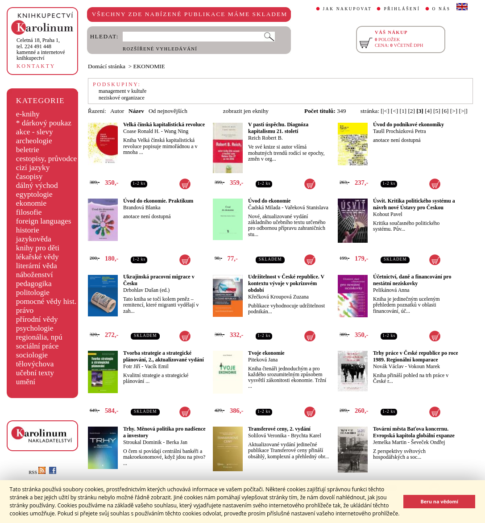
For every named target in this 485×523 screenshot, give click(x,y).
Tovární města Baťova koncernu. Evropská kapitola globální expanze (414, 432)
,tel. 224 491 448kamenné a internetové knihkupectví (41, 49)
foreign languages (43, 221)
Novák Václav (388, 366)
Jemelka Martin (389, 442)
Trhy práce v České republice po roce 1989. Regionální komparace (415, 356)
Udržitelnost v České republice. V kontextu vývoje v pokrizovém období (286, 283)
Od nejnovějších (168, 111)
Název (136, 111)
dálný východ (37, 185)
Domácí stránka (106, 66)
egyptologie (34, 194)
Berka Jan (176, 442)
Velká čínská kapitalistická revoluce (164, 124)
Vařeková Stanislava (306, 207)
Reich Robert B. (265, 138)
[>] (453, 111)
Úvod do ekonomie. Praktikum (158, 201)
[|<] (385, 111)
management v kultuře (122, 91)
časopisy (29, 176)
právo (24, 310)
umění (25, 382)
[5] (436, 111)
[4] (428, 111)
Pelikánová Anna (391, 290)
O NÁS (441, 9)
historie (27, 230)
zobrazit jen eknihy (246, 111)
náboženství (34, 274)
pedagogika (34, 283)
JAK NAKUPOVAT (347, 9)
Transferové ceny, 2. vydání (279, 429)
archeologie (34, 141)
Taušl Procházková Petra (399, 131)
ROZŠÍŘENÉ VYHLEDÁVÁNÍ (160, 48)
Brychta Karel (306, 435)
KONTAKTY (36, 66)
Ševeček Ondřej (428, 442)
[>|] (463, 111)
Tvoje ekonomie (266, 353)
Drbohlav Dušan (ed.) (146, 290)
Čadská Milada (264, 207)
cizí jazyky (33, 167)
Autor (117, 111)
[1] (402, 111)
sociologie (32, 355)
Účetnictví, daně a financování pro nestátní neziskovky (412, 280)
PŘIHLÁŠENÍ (402, 9)
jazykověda (33, 239)
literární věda (36, 266)
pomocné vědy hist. (46, 301)
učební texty (35, 373)
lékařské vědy (37, 257)
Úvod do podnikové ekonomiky (408, 124)
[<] (394, 111)
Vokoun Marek (424, 366)
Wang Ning (176, 131)
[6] (445, 111)
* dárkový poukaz (43, 123)
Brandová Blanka (142, 207)
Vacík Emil (157, 366)
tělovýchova (35, 364)
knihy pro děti (37, 248)
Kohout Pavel (387, 214)
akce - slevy (34, 132)
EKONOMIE (149, 66)
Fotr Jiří (131, 366)
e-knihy (28, 114)
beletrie (27, 149)
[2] (411, 111)
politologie (33, 292)
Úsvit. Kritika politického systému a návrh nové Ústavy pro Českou (414, 204)
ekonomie (31, 203)
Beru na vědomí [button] (439, 501)
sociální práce (37, 346)
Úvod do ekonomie (269, 201)
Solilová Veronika (267, 435)
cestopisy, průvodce (46, 158)
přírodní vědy (37, 319)
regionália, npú (39, 337)
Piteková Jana (263, 360)
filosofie (29, 212)
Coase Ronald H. (141, 131)
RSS (37, 472)
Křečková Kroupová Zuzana (278, 297)
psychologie (35, 328)
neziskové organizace (122, 98)
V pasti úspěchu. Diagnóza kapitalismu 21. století (278, 127)
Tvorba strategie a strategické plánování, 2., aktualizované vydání (163, 356)
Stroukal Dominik (142, 442)
